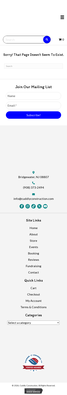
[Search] (33, 66)
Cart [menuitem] (33, 288)
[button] (33, 115)
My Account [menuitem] (34, 300)
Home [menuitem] (34, 228)
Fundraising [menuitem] (33, 266)
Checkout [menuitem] (33, 294)
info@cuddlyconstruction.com (34, 198)
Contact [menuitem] (33, 272)
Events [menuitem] (33, 247)
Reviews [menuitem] (33, 259)
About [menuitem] (33, 234)
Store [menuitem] (33, 240)
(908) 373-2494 (33, 187)
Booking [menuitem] (33, 253)
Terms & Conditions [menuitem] (33, 307)
